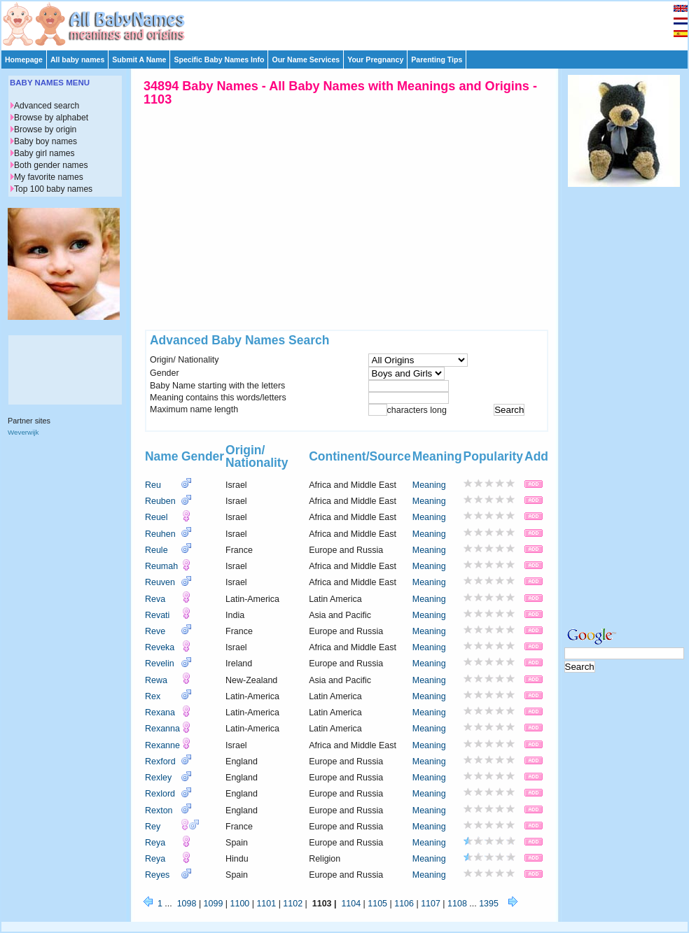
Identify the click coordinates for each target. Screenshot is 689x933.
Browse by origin (45, 129)
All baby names (77, 59)
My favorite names (48, 177)
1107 (430, 904)
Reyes (157, 875)
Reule (156, 550)
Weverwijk (23, 432)
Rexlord (160, 794)
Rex (152, 696)
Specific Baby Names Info (219, 59)
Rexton (159, 810)
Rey (152, 827)
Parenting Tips (436, 59)
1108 (457, 904)
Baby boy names (45, 141)
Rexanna (162, 729)
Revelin (159, 663)
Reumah (161, 566)
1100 (240, 904)
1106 (404, 904)
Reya (155, 843)
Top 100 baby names (53, 189)
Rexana (160, 712)
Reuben (160, 501)
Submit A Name (139, 59)
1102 (292, 904)
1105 (377, 904)
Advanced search (46, 106)
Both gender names (51, 165)
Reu (153, 485)
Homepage (24, 59)
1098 (187, 904)
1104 (351, 904)
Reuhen (160, 534)
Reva (155, 599)
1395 (489, 904)
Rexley (158, 778)
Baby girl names (44, 153)
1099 (213, 904)
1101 (266, 904)
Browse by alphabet (51, 117)
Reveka (159, 647)
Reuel (156, 517)
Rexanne (162, 745)
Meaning (429, 485)
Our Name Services (306, 59)
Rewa (156, 680)
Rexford (160, 761)
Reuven (160, 582)
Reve (155, 631)
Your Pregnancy (375, 59)
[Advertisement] (351, 22)
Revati (157, 615)
